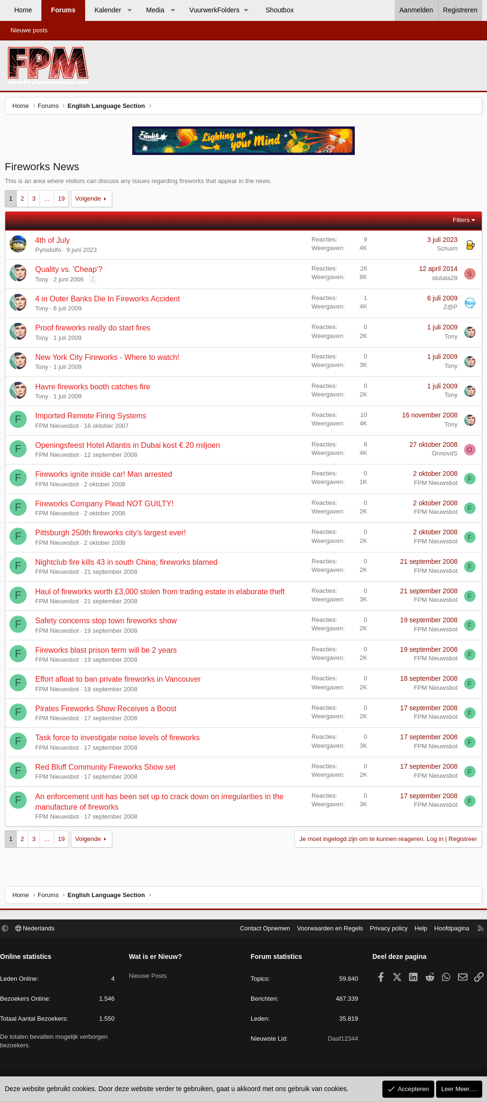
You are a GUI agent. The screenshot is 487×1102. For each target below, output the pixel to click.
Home (23, 10)
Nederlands (39, 929)
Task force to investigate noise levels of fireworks (120, 740)
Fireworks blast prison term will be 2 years (108, 652)
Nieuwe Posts (150, 973)
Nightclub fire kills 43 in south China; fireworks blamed (129, 565)
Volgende (90, 200)
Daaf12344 (340, 1040)
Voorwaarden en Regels (325, 929)
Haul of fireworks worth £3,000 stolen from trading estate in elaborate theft (162, 594)
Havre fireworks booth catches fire (95, 389)
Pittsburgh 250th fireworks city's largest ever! (113, 535)
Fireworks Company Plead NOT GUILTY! (107, 506)
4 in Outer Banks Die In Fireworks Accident (110, 301)
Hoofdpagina (447, 929)
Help (416, 929)
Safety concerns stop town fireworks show (108, 623)
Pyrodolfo (51, 252)
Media (155, 10)
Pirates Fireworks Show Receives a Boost (108, 711)
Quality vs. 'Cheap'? (71, 272)
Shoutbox (280, 10)
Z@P (448, 309)
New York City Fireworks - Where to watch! (110, 360)
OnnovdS (442, 455)
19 (63, 200)
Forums (63, 10)
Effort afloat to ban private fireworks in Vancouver (120, 681)
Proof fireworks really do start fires (95, 330)
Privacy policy (384, 929)
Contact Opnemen (260, 929)
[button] (129, 10)
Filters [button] (458, 222)
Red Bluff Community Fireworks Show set (108, 769)
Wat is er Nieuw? (158, 958)
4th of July (55, 243)
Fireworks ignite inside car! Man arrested (106, 477)
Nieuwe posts (29, 30)
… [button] (49, 200)
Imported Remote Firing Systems (93, 418)
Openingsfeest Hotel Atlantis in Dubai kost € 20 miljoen (130, 448)
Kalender (108, 10)
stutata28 (443, 280)
